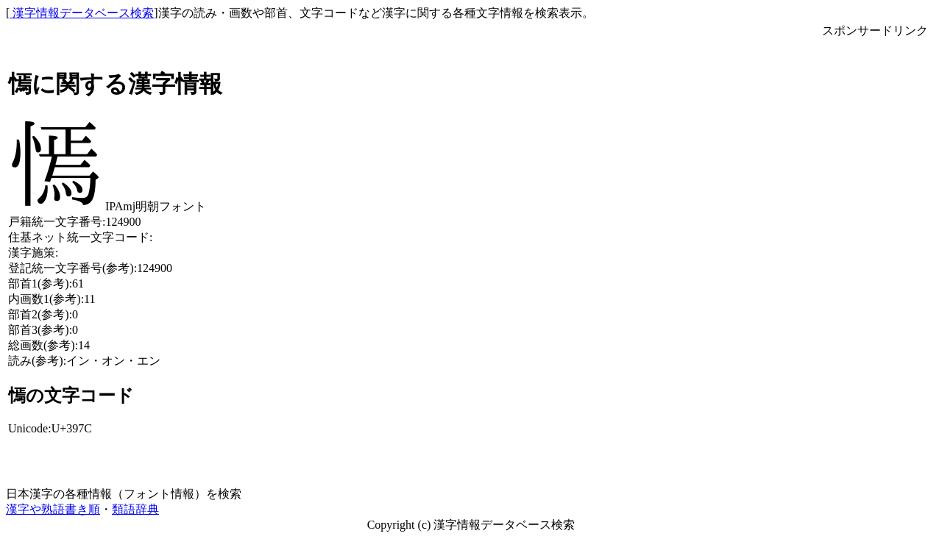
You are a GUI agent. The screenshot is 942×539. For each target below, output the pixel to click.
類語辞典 (135, 509)
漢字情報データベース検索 (82, 13)
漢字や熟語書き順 (53, 509)
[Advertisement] (875, 259)
